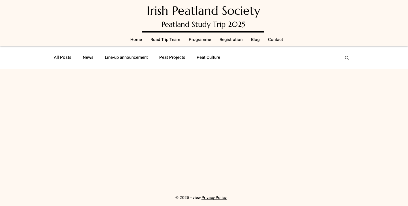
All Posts (62, 57)
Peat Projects (172, 57)
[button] (347, 58)
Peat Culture (208, 57)
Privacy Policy (214, 198)
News (88, 57)
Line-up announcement (126, 57)
